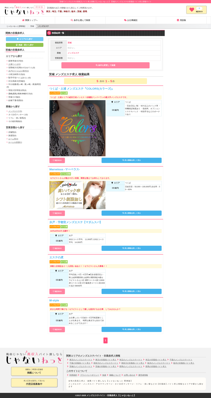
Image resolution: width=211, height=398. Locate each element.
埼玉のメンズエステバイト (130, 360)
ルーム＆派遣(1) (15, 142)
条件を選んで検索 (80, 20)
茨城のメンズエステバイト (80, 366)
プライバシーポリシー (89, 375)
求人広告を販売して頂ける (34, 383)
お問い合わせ (129, 375)
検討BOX (58, 160)
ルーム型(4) (13, 139)
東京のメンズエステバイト (80, 360)
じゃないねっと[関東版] (16, 26)
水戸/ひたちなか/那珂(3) (18, 71)
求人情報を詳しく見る (131, 160)
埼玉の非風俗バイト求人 (156, 360)
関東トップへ (30, 20)
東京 (48, 11)
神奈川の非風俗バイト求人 (132, 363)
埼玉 (54, 11)
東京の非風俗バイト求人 (105, 360)
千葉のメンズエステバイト (181, 360)
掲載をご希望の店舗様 (34, 371)
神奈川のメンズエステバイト (105, 363)
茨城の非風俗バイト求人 (105, 366)
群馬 (85, 11)
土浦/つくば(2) (14, 64)
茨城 (79, 11)
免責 (104, 375)
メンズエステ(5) (15, 111)
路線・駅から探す (25, 45)
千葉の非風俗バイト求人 (79, 363)
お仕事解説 (130, 20)
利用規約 (73, 375)
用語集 (181, 20)
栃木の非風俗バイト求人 (183, 363)
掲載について (115, 375)
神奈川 (67, 11)
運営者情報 (143, 375)
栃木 (73, 11)
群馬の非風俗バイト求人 (156, 366)
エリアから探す (25, 39)
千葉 (60, 11)
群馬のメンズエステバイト (130, 366)
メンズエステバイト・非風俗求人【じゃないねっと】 (111, 395)
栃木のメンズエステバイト (158, 363)
